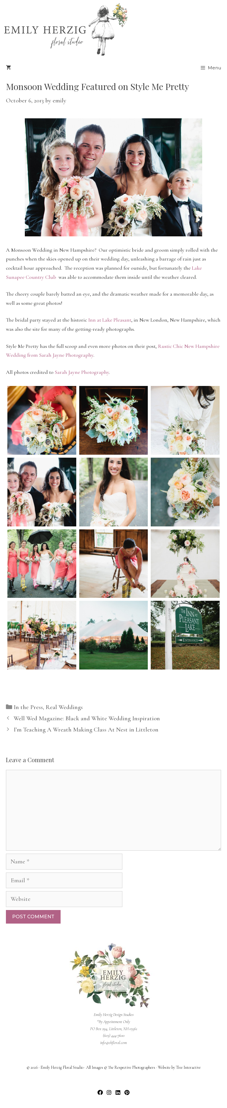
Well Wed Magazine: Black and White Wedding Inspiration (87, 718)
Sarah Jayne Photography (82, 372)
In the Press (28, 707)
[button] (100, 1092)
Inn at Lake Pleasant (109, 320)
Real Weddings (64, 707)
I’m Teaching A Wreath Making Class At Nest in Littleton (86, 729)
